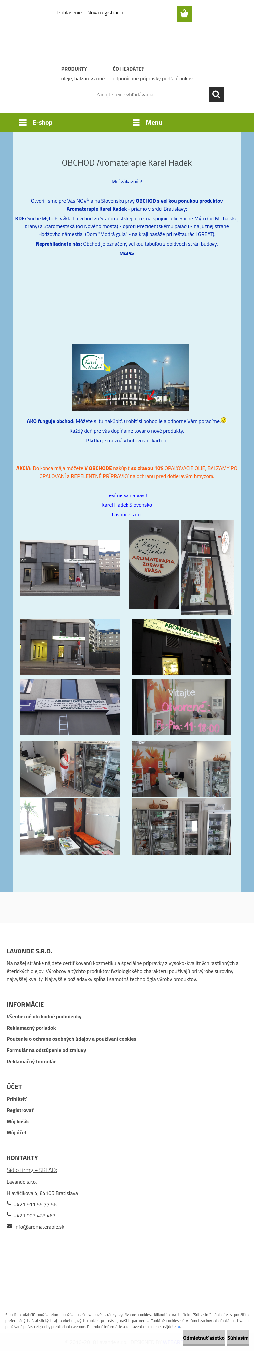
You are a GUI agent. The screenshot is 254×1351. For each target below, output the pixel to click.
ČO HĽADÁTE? (128, 69)
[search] (216, 94)
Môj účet (17, 1132)
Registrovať (20, 1110)
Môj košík (18, 1121)
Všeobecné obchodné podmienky (44, 1016)
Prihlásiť (17, 1099)
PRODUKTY (74, 69)
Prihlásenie (69, 12)
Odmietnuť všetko (204, 1338)
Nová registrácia (105, 12)
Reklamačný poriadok (31, 1028)
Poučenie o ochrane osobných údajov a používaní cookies (71, 1039)
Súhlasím (238, 1338)
